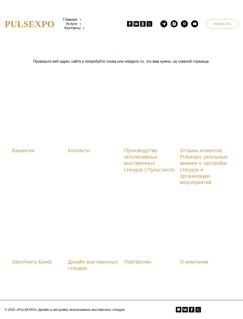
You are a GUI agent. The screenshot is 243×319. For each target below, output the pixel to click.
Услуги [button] (72, 24)
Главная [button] (70, 20)
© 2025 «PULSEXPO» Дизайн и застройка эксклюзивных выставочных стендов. (65, 310)
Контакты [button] (73, 28)
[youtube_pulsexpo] (194, 23)
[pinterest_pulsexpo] (184, 23)
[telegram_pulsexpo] (163, 23)
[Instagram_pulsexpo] (174, 23)
